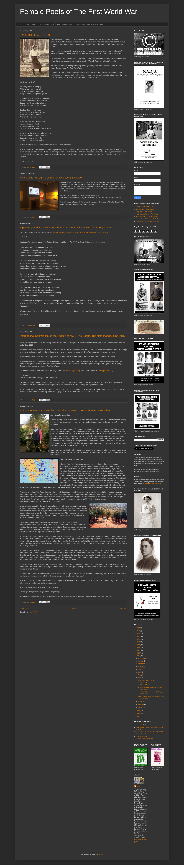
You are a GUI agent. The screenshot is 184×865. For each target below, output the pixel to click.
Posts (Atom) (33, 612)
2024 (138, 631)
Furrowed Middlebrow (143, 725)
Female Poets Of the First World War (147, 219)
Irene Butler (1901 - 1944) (35, 34)
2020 (138, 642)
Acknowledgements (64, 24)
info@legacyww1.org (105, 371)
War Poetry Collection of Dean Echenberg (149, 731)
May (139, 675)
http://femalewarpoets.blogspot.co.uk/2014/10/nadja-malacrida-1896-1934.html (80, 232)
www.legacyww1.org (72, 371)
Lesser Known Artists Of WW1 (145, 207)
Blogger (100, 854)
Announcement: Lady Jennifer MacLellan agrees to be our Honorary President (65, 410)
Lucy (138, 786)
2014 (138, 710)
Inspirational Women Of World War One (148, 214)
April (139, 678)
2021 (138, 639)
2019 (138, 645)
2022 (138, 636)
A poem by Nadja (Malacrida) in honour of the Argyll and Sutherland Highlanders (66, 227)
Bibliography (30, 24)
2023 (138, 633)
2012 (138, 716)
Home (20, 24)
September (142, 664)
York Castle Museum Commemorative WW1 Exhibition (51, 177)
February (141, 704)
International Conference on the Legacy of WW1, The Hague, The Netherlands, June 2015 (72, 335)
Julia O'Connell (141, 734)
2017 (138, 650)
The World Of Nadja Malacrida (145, 209)
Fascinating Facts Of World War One (147, 221)
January (141, 707)
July (139, 669)
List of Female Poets (46, 24)
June (140, 672)
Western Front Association (144, 739)
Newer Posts (24, 608)
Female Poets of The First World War (78, 11)
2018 (138, 647)
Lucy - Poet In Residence (144, 212)
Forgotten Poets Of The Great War (147, 216)
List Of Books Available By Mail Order (89, 24)
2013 (138, 713)
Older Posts (123, 608)
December (141, 658)
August (140, 666)
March (140, 701)
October (141, 661)
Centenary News (141, 736)
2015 (138, 656)
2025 (138, 628)
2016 (138, 653)
